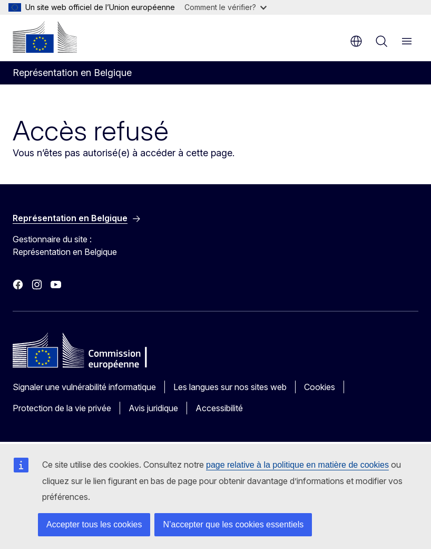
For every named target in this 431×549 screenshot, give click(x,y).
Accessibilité (219, 408)
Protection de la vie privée (62, 408)
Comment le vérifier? (225, 7)
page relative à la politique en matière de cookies (297, 464)
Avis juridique (153, 408)
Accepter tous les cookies (94, 524)
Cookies (319, 387)
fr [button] (356, 41)
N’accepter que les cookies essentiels (233, 524)
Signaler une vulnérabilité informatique (84, 387)
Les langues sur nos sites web (230, 387)
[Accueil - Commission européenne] (45, 37)
